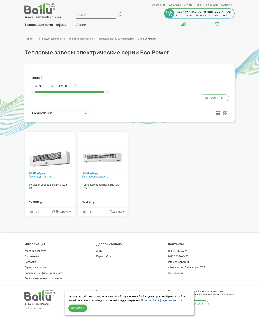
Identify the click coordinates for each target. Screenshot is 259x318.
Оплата (188, 4)
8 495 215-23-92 (178, 251)
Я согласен (78, 308)
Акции (100, 251)
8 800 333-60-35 (178, 256)
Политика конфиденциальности (44, 273)
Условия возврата (35, 251)
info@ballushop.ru (178, 262)
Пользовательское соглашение (43, 278)
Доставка (175, 4)
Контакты (227, 4)
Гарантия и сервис (206, 4)
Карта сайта (103, 256)
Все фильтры (214, 98)
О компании (159, 4)
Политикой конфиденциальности (161, 300)
